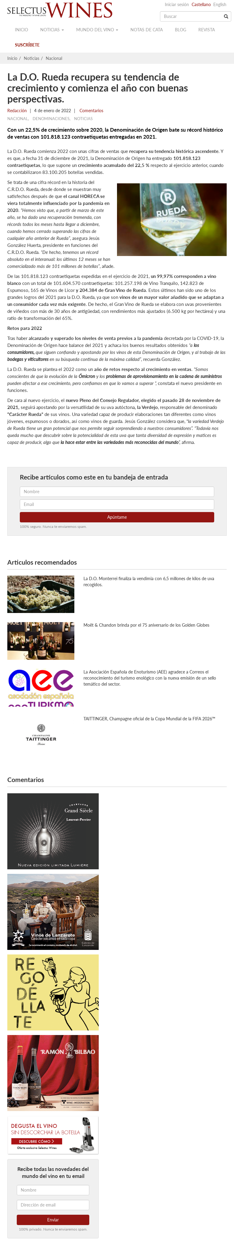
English (219, 4)
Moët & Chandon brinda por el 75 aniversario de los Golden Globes (146, 625)
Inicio (21, 29)
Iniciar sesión (177, 4)
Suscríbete (27, 44)
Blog (180, 29)
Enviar (53, 1219)
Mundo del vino (97, 29)
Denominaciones (51, 118)
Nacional (54, 58)
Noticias (52, 29)
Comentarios (90, 110)
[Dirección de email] (53, 1205)
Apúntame (117, 517)
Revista (206, 29)
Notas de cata (146, 29)
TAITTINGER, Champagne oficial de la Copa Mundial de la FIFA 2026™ (149, 718)
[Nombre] (53, 1190)
